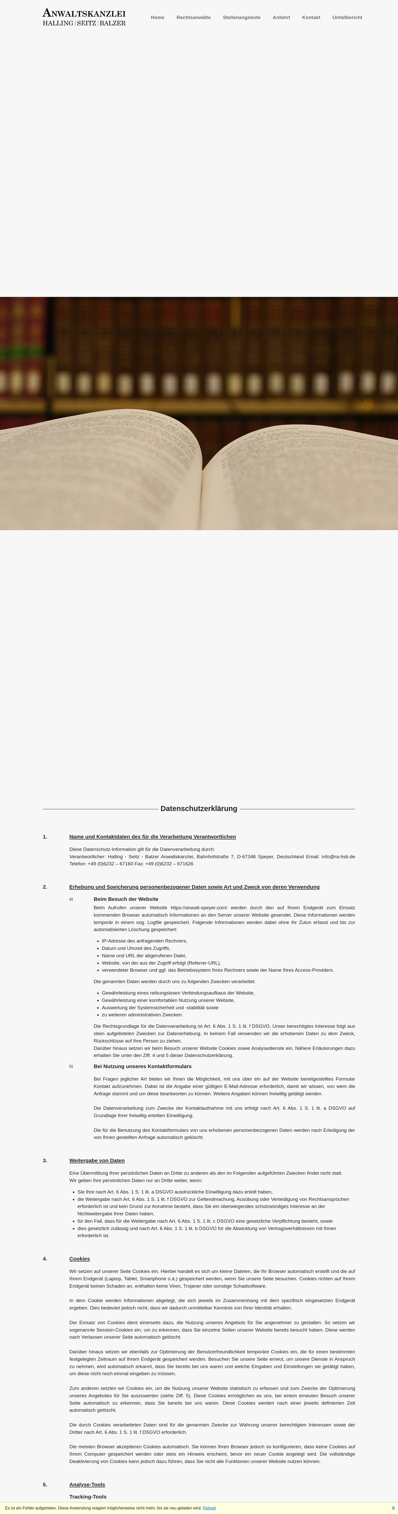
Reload (209, 1508)
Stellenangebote (241, 17)
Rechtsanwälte (194, 17)
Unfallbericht (347, 17)
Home (157, 17)
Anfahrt (281, 17)
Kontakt (311, 17)
